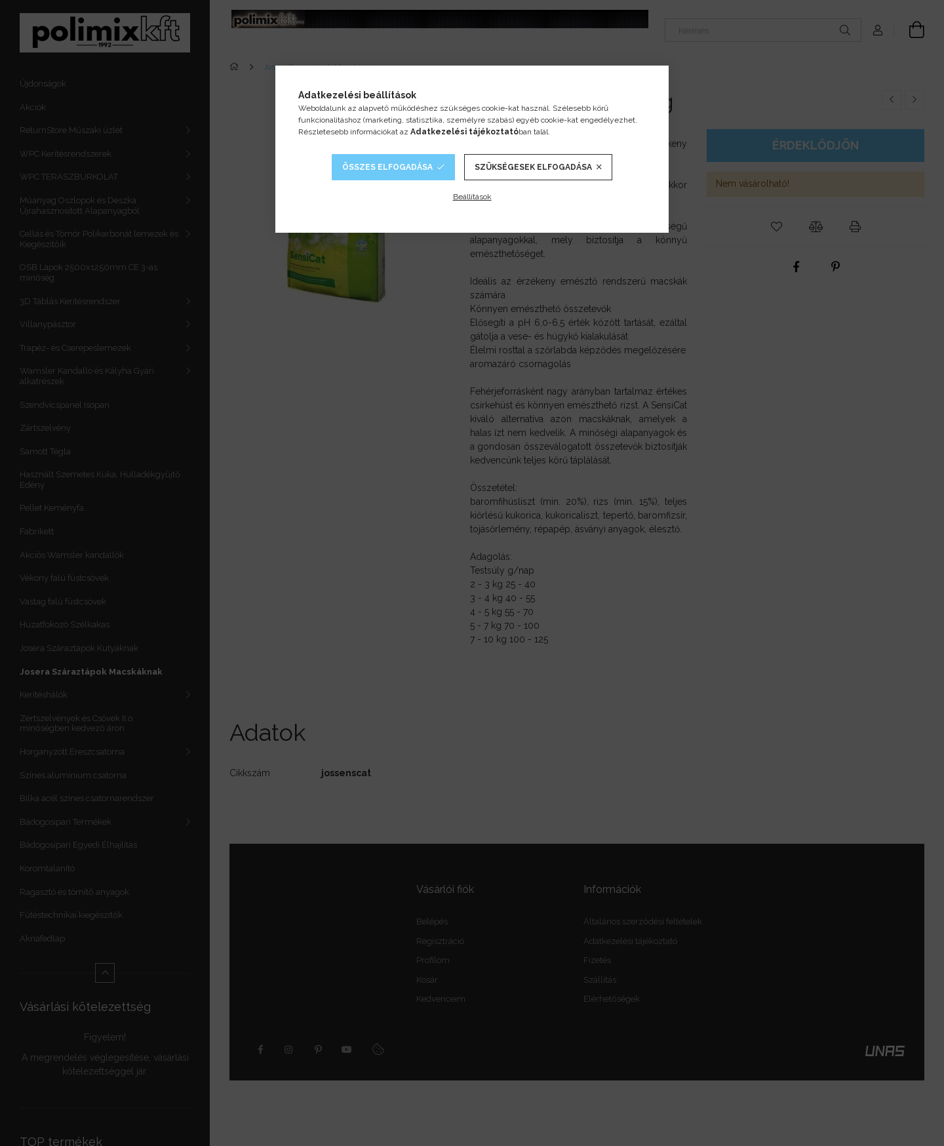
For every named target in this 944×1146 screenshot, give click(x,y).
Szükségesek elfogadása (533, 167)
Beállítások (472, 196)
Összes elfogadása (387, 167)
